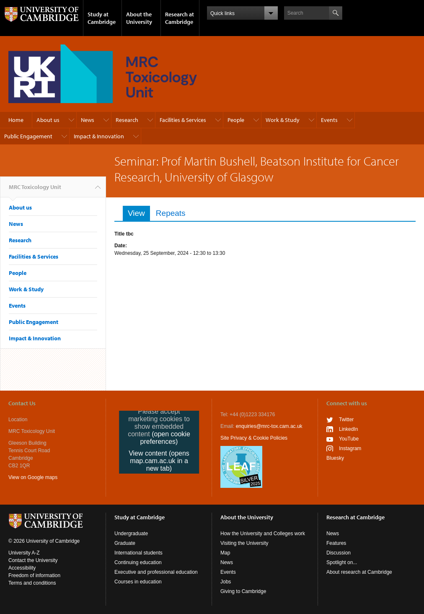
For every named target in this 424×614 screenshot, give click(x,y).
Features (336, 543)
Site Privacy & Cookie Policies (253, 438)
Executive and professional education (156, 572)
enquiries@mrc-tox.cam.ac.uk (269, 426)
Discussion (338, 553)
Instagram (350, 448)
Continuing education (138, 562)
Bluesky (335, 458)
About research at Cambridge (359, 572)
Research (127, 120)
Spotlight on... (341, 562)
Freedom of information (34, 575)
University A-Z (24, 553)
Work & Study (283, 120)
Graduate (124, 543)
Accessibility (22, 568)
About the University (139, 18)
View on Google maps (32, 477)
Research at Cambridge (179, 18)
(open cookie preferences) (165, 437)
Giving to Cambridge (243, 591)
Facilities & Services (183, 120)
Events (329, 120)
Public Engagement (28, 136)
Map (225, 553)
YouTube (349, 439)
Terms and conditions (32, 583)
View (139, 213)
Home (15, 120)
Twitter (346, 419)
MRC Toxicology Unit (35, 190)
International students (138, 553)
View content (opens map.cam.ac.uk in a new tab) (159, 461)
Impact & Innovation (99, 136)
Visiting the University (244, 543)
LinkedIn (348, 429)
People (236, 120)
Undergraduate (131, 533)
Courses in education (138, 582)
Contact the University (32, 560)
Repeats (171, 213)
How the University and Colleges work (262, 533)
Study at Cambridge (102, 18)
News (87, 120)
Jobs (225, 582)
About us (47, 120)
